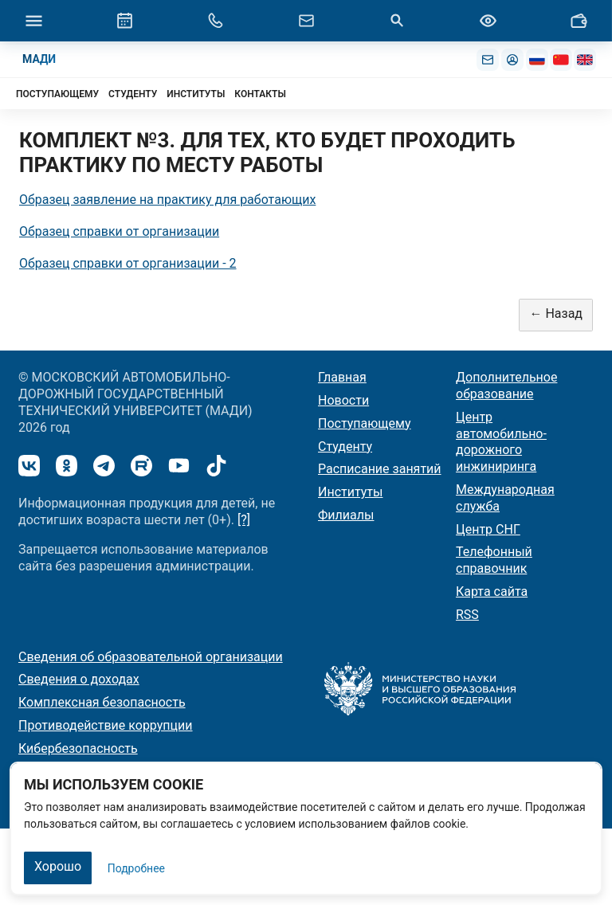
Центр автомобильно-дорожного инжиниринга (501, 441)
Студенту (345, 446)
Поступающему (364, 423)
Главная (342, 377)
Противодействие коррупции (105, 725)
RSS (467, 614)
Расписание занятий (379, 468)
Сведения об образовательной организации (150, 656)
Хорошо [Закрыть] (57, 866)
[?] (243, 519)
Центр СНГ (488, 529)
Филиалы (346, 515)
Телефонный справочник (494, 560)
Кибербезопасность (78, 748)
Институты (350, 492)
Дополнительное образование (506, 386)
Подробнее (136, 868)
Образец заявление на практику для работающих (167, 199)
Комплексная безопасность (102, 702)
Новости (343, 400)
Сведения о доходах (78, 679)
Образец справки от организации (119, 231)
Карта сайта (492, 591)
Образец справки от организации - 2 (128, 263)
